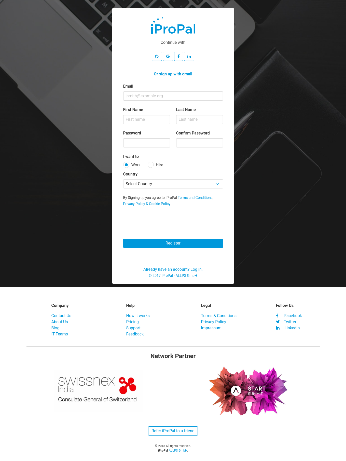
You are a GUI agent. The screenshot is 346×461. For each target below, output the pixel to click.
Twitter (286, 321)
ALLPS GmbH (186, 276)
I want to (131, 156)
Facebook (289, 315)
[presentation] (173, 221)
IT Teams (59, 334)
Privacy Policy (213, 321)
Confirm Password (193, 133)
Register (173, 243)
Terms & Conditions (219, 315)
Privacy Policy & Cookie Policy (147, 204)
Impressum (211, 328)
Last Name (186, 109)
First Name (133, 109)
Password (132, 133)
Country (130, 174)
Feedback (135, 334)
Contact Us (61, 315)
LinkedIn (288, 328)
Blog (55, 328)
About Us (59, 321)
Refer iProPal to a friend (173, 430)
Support (133, 328)
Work (136, 164)
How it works (138, 315)
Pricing (132, 321)
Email (128, 86)
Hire (159, 164)
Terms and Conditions (195, 198)
